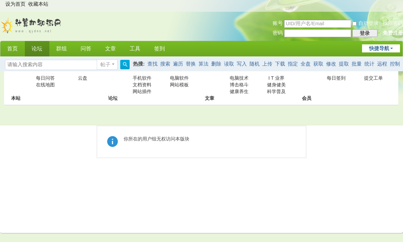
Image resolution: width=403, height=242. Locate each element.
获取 (318, 64)
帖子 (105, 64)
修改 (331, 64)
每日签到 (336, 78)
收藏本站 (38, 4)
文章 (110, 48)
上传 (267, 64)
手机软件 (142, 78)
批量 (357, 64)
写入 (242, 64)
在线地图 (45, 84)
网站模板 (179, 84)
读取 (229, 64)
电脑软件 (179, 78)
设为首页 (15, 4)
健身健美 (276, 84)
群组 (61, 48)
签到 (159, 48)
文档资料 (142, 84)
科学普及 (276, 91)
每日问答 (45, 78)
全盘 (306, 64)
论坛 (37, 48)
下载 (280, 64)
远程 (382, 64)
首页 (12, 48)
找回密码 (393, 23)
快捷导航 (379, 48)
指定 (293, 64)
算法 (203, 64)
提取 (344, 64)
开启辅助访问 (397, 5)
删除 (216, 64)
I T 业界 (276, 78)
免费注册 (393, 33)
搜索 (165, 64)
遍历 (178, 64)
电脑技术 (239, 78)
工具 (135, 48)
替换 (191, 64)
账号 (278, 23)
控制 (395, 64)
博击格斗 (239, 84)
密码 (278, 33)
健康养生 (239, 91)
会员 (307, 85)
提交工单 (373, 78)
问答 (86, 48)
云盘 (82, 78)
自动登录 (365, 23)
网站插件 (142, 91)
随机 (255, 64)
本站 (16, 85)
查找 (152, 64)
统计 (369, 64)
